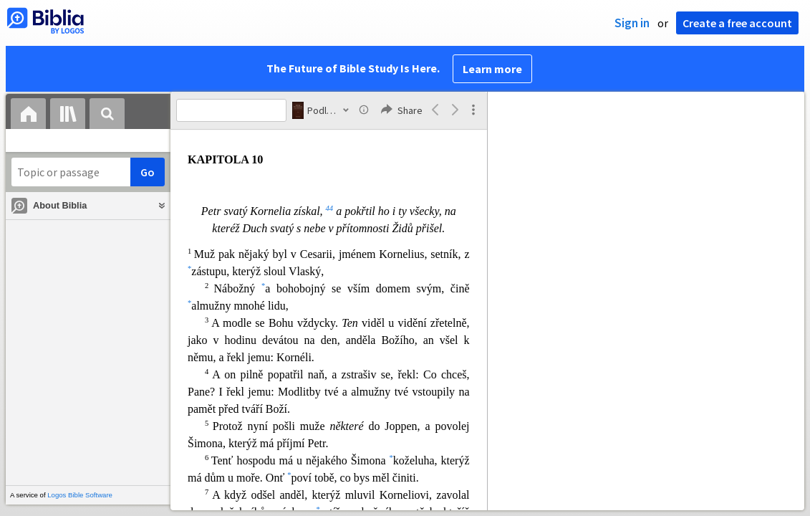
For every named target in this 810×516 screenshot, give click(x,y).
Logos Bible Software (79, 495)
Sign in (632, 23)
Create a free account (737, 23)
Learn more (492, 69)
